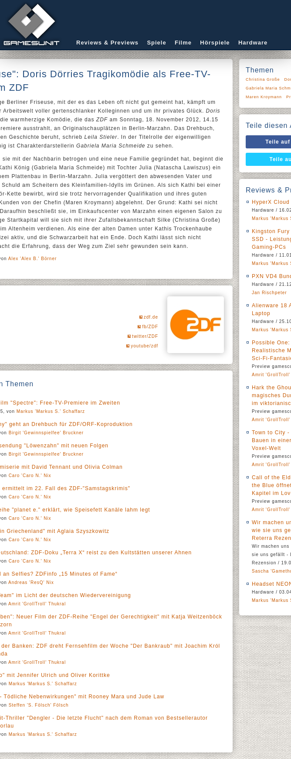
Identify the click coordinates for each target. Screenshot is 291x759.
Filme (183, 42)
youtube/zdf (144, 345)
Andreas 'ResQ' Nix (31, 582)
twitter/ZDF (145, 336)
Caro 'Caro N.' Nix (30, 475)
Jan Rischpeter (269, 292)
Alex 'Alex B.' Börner (32, 258)
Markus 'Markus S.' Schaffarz (51, 411)
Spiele (156, 42)
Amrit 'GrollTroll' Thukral (37, 603)
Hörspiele (215, 42)
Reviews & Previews (107, 42)
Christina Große (263, 79)
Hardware (252, 42)
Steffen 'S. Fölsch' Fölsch (39, 705)
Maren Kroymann (264, 97)
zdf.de (151, 317)
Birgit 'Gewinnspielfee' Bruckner (46, 432)
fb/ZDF (150, 326)
